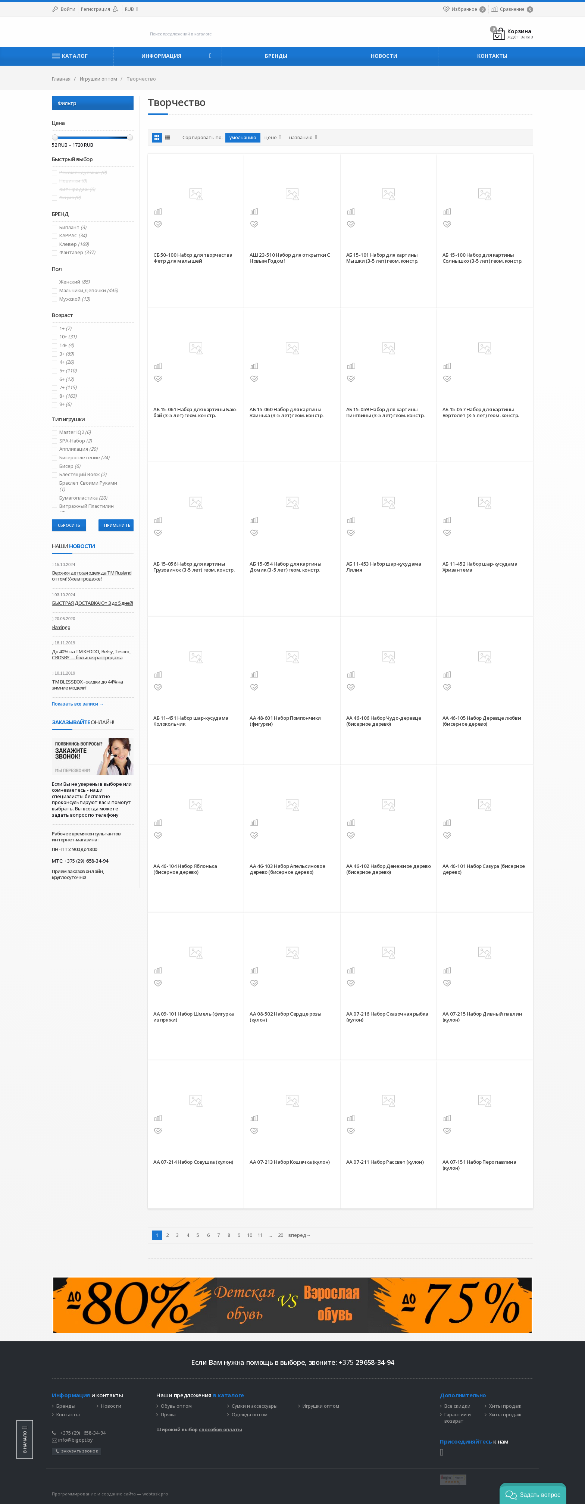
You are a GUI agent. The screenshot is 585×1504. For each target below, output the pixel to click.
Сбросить (69, 525)
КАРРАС (73, 235)
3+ (66, 354)
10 (249, 1235)
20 (280, 1235)
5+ (67, 371)
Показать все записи (75, 704)
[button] (533, 1493)
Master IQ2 (75, 432)
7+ (67, 387)
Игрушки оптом (321, 1406)
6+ (66, 379)
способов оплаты (220, 1429)
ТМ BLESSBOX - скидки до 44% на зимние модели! (87, 684)
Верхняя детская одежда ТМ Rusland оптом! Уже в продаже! (92, 575)
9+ (65, 404)
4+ (66, 362)
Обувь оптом (176, 1406)
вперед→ (299, 1235)
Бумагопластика (83, 498)
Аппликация (78, 449)
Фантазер (77, 252)
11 (260, 1235)
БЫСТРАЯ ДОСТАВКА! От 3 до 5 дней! (92, 603)
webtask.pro (155, 1494)
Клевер (74, 244)
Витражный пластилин (86, 509)
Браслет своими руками (88, 486)
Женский (74, 282)
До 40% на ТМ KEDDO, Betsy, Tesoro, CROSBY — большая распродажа (91, 654)
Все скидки (457, 1406)
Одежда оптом (250, 1415)
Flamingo (61, 627)
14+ (66, 345)
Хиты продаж (505, 1406)
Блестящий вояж (82, 474)
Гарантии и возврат (457, 1418)
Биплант (72, 227)
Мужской (74, 299)
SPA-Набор (75, 441)
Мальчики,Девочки (88, 290)
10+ (67, 337)
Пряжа (168, 1415)
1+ (65, 328)
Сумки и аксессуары (255, 1406)
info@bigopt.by (72, 1440)
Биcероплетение (84, 457)
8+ (67, 396)
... (270, 1235)
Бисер (69, 466)
